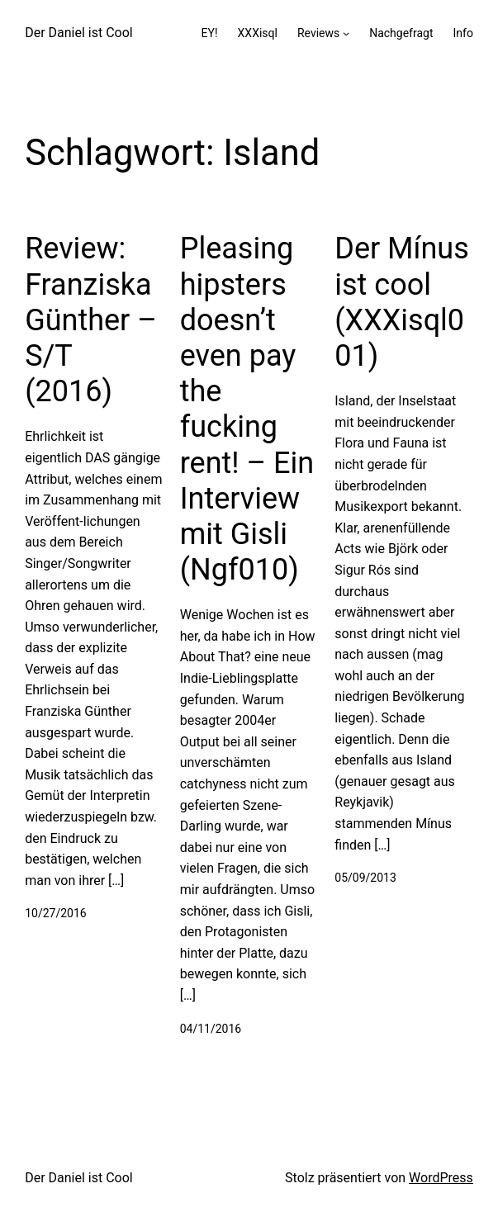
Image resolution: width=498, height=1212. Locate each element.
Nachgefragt (401, 33)
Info (462, 33)
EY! (210, 33)
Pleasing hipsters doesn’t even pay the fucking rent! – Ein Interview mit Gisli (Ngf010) (247, 409)
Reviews (318, 33)
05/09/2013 (365, 877)
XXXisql (257, 33)
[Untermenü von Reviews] (346, 33)
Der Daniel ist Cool (79, 32)
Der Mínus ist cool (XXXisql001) (401, 302)
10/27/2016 (56, 913)
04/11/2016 (211, 1028)
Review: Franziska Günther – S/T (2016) (91, 320)
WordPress (441, 1178)
